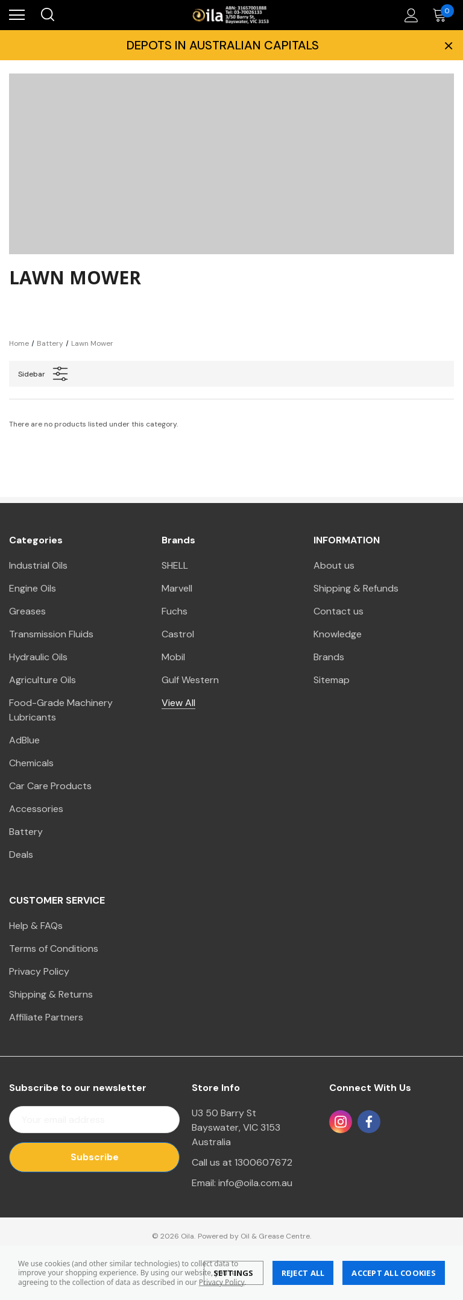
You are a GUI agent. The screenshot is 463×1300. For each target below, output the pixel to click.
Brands (328, 657)
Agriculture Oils (42, 679)
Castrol (178, 634)
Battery (26, 831)
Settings (233, 1272)
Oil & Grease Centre (275, 1236)
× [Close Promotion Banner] (447, 45)
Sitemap (331, 679)
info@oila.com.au (255, 1183)
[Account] (409, 15)
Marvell (177, 588)
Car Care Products (50, 786)
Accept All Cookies (393, 1272)
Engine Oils (32, 588)
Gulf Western (190, 679)
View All (178, 702)
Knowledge (337, 634)
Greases (27, 611)
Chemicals (31, 763)
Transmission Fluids (51, 634)
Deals (21, 854)
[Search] (47, 15)
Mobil (173, 657)
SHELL (175, 565)
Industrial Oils (38, 565)
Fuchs (174, 611)
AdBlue (24, 740)
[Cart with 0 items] (442, 15)
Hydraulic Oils (38, 657)
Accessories (36, 808)
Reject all (303, 1272)
